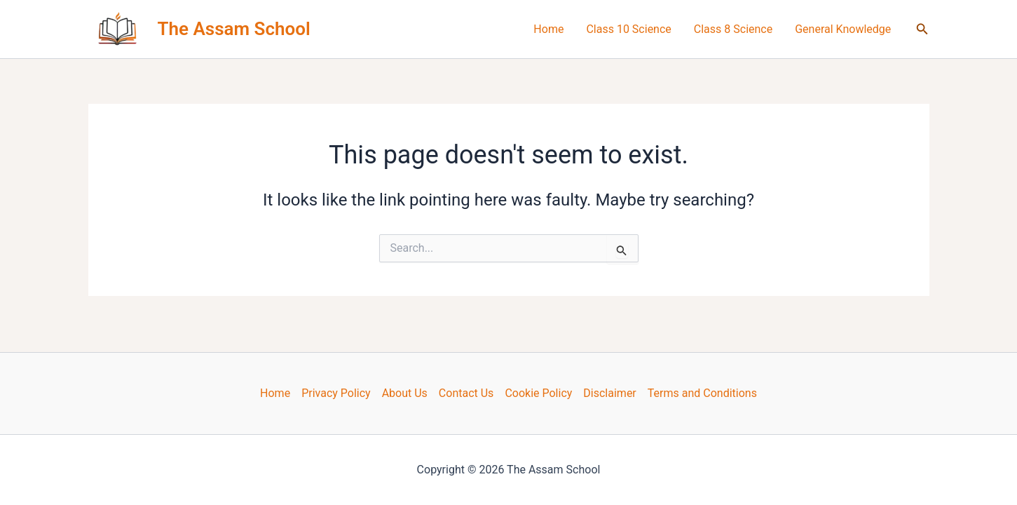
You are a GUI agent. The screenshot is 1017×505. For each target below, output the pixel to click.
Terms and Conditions (702, 393)
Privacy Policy (336, 393)
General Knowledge (843, 29)
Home (548, 29)
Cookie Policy (538, 393)
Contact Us (466, 393)
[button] (922, 29)
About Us (405, 393)
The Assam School (234, 28)
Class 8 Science (733, 29)
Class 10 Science (628, 29)
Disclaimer (609, 393)
